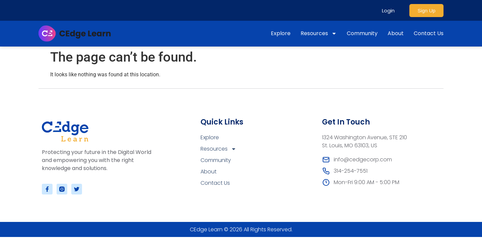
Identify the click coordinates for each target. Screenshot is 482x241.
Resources (319, 33)
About (396, 33)
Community (362, 33)
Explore (281, 33)
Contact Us (429, 33)
